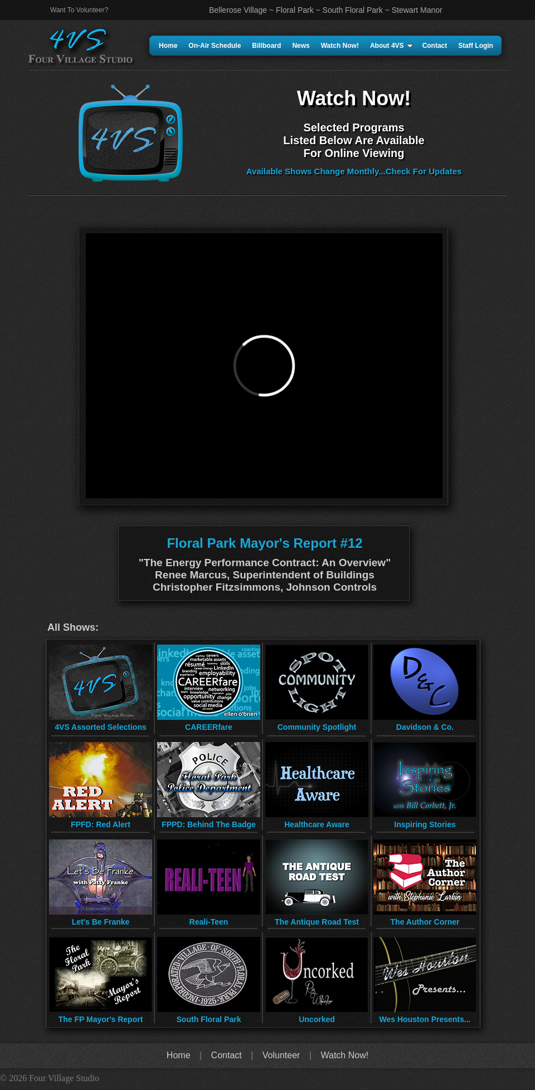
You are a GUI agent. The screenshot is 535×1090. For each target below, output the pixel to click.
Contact (435, 46)
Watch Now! (340, 46)
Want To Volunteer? (79, 10)
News (300, 46)
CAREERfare (208, 727)
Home (168, 46)
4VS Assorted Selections (100, 727)
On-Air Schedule (214, 46)
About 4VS (391, 46)
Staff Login (475, 46)
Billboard (266, 46)
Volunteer (281, 1055)
